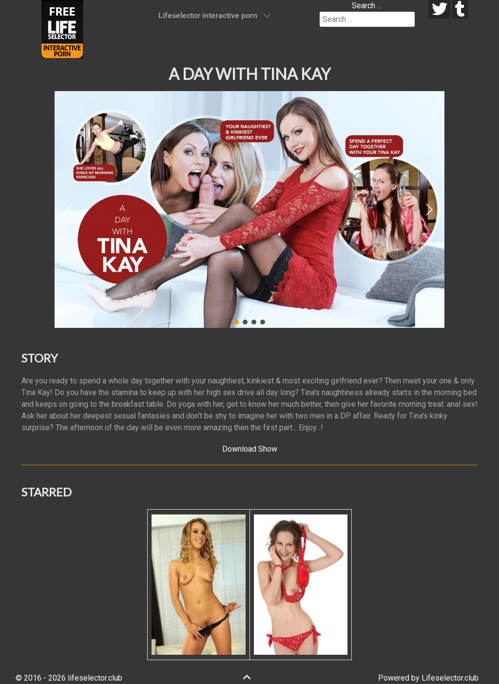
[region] (249, 209)
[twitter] (439, 9)
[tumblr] (460, 9)
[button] (69, 209)
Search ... (367, 5)
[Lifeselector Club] (62, 28)
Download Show (249, 449)
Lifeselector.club (450, 678)
